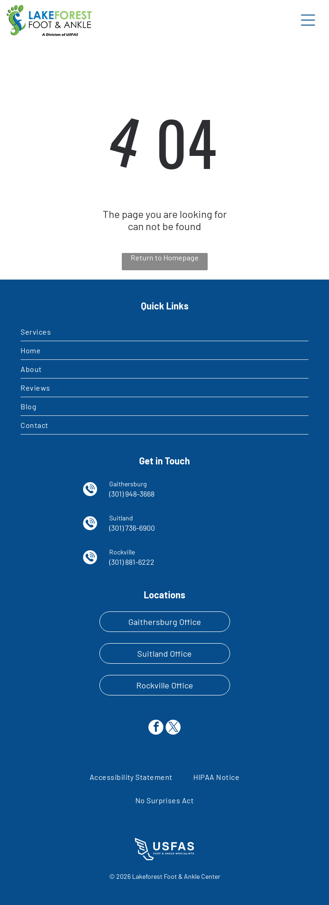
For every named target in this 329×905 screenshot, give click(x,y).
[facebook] (155, 728)
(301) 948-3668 (131, 493)
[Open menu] (308, 20)
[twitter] (173, 728)
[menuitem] (164, 332)
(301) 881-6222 (131, 561)
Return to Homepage (165, 257)
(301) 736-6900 (132, 527)
